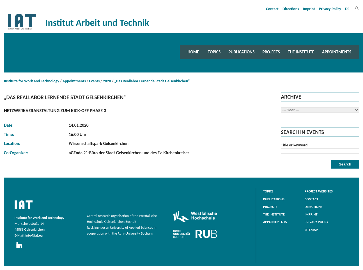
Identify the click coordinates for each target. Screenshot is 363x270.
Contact (272, 8)
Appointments (336, 52)
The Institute (301, 52)
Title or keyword (294, 145)
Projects (271, 52)
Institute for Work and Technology (31, 81)
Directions (290, 8)
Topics (214, 52)
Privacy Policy (330, 8)
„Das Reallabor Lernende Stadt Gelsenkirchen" (152, 81)
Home (193, 52)
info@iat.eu (34, 235)
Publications (241, 52)
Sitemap (311, 230)
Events (94, 81)
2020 (107, 81)
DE (347, 8)
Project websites (319, 191)
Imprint (309, 8)
